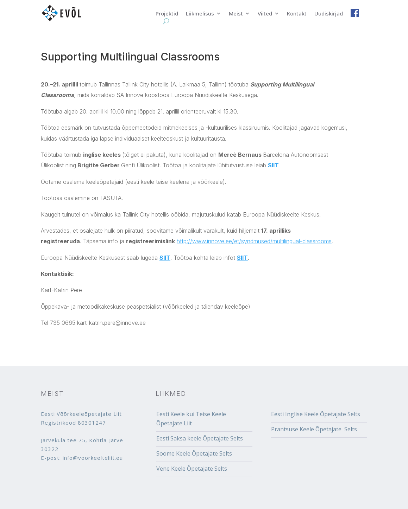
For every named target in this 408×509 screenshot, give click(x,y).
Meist (236, 14)
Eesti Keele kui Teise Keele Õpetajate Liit (191, 418)
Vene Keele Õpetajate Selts (191, 468)
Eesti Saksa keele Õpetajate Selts (199, 438)
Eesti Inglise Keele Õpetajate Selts (315, 414)
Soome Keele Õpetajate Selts (194, 453)
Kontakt (297, 14)
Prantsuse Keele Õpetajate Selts (314, 429)
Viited (265, 14)
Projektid (167, 14)
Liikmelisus (200, 14)
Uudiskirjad (328, 14)
